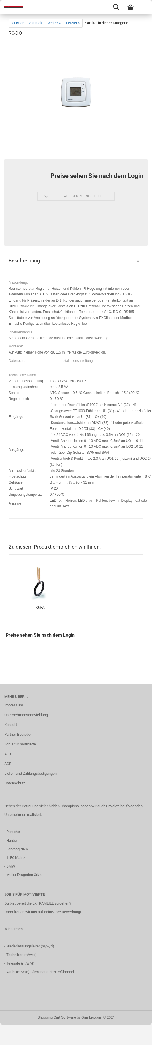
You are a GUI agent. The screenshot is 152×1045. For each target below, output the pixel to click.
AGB (7, 764)
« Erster (17, 23)
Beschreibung (24, 261)
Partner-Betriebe (17, 734)
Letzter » (73, 23)
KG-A (40, 607)
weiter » (54, 23)
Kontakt (10, 725)
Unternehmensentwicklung (26, 715)
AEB (7, 754)
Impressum (13, 705)
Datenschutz (14, 783)
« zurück (35, 23)
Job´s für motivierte (20, 744)
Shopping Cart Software (57, 1017)
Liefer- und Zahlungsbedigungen (30, 773)
